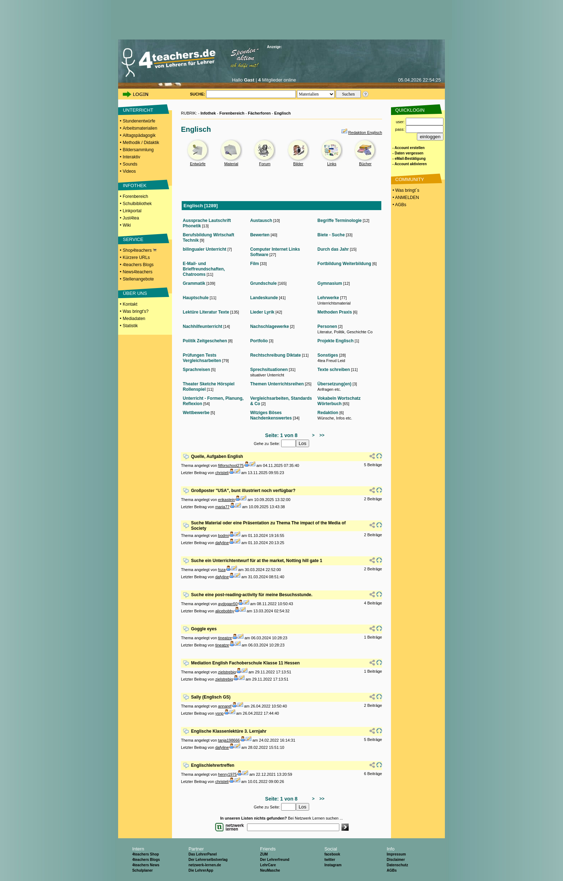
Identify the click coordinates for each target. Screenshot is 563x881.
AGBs (392, 870)
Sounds (130, 164)
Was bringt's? (136, 311)
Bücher (365, 164)
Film (254, 263)
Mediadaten (134, 318)
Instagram (332, 865)
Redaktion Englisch (365, 132)
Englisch (282, 113)
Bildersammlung (138, 149)
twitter (329, 860)
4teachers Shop (145, 854)
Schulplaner (142, 870)
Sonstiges (327, 355)
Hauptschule (196, 297)
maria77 (222, 507)
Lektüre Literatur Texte (206, 312)
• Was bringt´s (405, 190)
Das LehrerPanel (203, 854)
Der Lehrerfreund (274, 860)
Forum (264, 164)
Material (231, 164)
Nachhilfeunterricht (202, 326)
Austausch (261, 220)
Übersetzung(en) (334, 383)
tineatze (225, 638)
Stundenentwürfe (139, 121)
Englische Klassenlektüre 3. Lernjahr (228, 731)
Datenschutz (397, 865)
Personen (327, 326)
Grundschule (263, 283)
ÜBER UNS (135, 293)
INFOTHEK (134, 185)
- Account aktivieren (409, 164)
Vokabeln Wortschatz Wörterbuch (338, 401)
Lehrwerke (328, 297)
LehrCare (268, 865)
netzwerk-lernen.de (205, 865)
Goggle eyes (204, 628)
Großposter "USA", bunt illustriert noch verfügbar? (243, 490)
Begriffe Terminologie (339, 220)
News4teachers (138, 271)
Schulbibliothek (137, 203)
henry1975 (227, 774)
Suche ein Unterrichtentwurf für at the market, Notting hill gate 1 (256, 560)
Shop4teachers (140, 250)
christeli (221, 472)
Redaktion (327, 412)
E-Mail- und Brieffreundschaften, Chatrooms (204, 269)
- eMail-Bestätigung (408, 159)
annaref (224, 706)
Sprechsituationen (269, 369)
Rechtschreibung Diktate (275, 355)
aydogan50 (227, 604)
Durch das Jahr (333, 249)
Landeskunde (264, 297)
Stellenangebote (138, 279)
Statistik (130, 325)
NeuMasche (270, 870)
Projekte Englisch (335, 340)
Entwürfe (197, 164)
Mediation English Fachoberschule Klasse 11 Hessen (245, 663)
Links (331, 164)
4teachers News (145, 865)
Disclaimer (396, 860)
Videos (129, 171)
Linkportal (132, 210)
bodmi (223, 535)
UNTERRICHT (138, 110)
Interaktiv (131, 156)
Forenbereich (135, 196)
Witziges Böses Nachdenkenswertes (271, 415)
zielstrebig (227, 672)
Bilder (298, 164)
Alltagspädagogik (139, 135)
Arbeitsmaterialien (140, 128)
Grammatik (194, 283)
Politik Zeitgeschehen (205, 340)
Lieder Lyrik (262, 312)
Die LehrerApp (201, 870)
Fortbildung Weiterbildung (344, 263)
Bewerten (260, 234)
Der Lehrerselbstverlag (208, 860)
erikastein (226, 499)
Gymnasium (329, 283)
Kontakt (130, 304)
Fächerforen (259, 113)
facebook (332, 854)
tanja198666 (229, 740)
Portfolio (259, 340)
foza (221, 569)
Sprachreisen (196, 369)
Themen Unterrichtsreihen (277, 383)
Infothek (208, 113)
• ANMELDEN (405, 197)
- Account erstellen (408, 148)
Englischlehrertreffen (212, 765)
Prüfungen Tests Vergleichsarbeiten (202, 358)
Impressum (396, 854)
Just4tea (131, 218)
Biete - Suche (331, 234)
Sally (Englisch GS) (211, 697)
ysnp (219, 713)
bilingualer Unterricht (204, 249)
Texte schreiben (333, 369)
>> (321, 435)
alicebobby (224, 611)
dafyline (222, 543)
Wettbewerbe (196, 412)
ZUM (264, 854)
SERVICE (133, 239)
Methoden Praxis (334, 312)
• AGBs (398, 204)
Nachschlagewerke (269, 326)
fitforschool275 (231, 465)
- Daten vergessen (407, 153)
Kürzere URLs (136, 257)
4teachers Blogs (138, 264)
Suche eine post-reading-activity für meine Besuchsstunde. (251, 594)
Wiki (127, 225)
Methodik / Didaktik (141, 142)
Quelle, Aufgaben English (217, 456)
